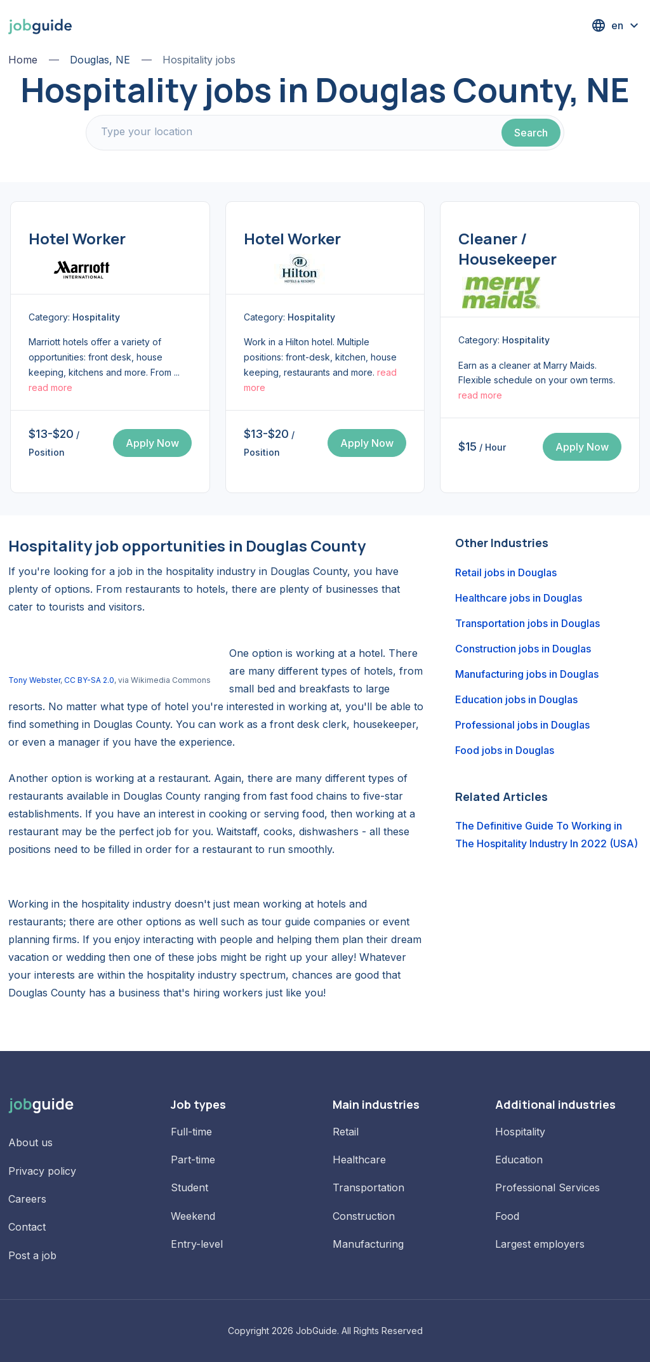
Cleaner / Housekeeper (507, 248)
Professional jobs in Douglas (522, 724)
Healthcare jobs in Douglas (518, 598)
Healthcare (359, 1159)
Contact (27, 1226)
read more (50, 387)
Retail (346, 1131)
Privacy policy (42, 1171)
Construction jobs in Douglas (523, 648)
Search (531, 132)
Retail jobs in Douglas (506, 572)
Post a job (32, 1255)
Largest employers (540, 1244)
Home (22, 59)
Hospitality (520, 1131)
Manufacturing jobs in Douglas (527, 674)
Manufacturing (368, 1244)
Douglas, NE (100, 59)
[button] (616, 25)
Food (507, 1216)
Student (189, 1187)
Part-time (193, 1159)
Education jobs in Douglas (516, 699)
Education (519, 1159)
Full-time (191, 1131)
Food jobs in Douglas (504, 750)
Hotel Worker (77, 238)
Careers (27, 1199)
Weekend (193, 1216)
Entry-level (197, 1244)
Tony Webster (34, 680)
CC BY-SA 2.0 (89, 680)
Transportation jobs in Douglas (527, 623)
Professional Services (547, 1187)
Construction (364, 1216)
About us (30, 1142)
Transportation (368, 1187)
